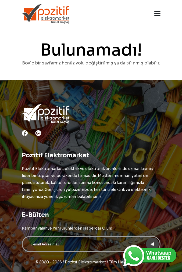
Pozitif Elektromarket (85, 262)
